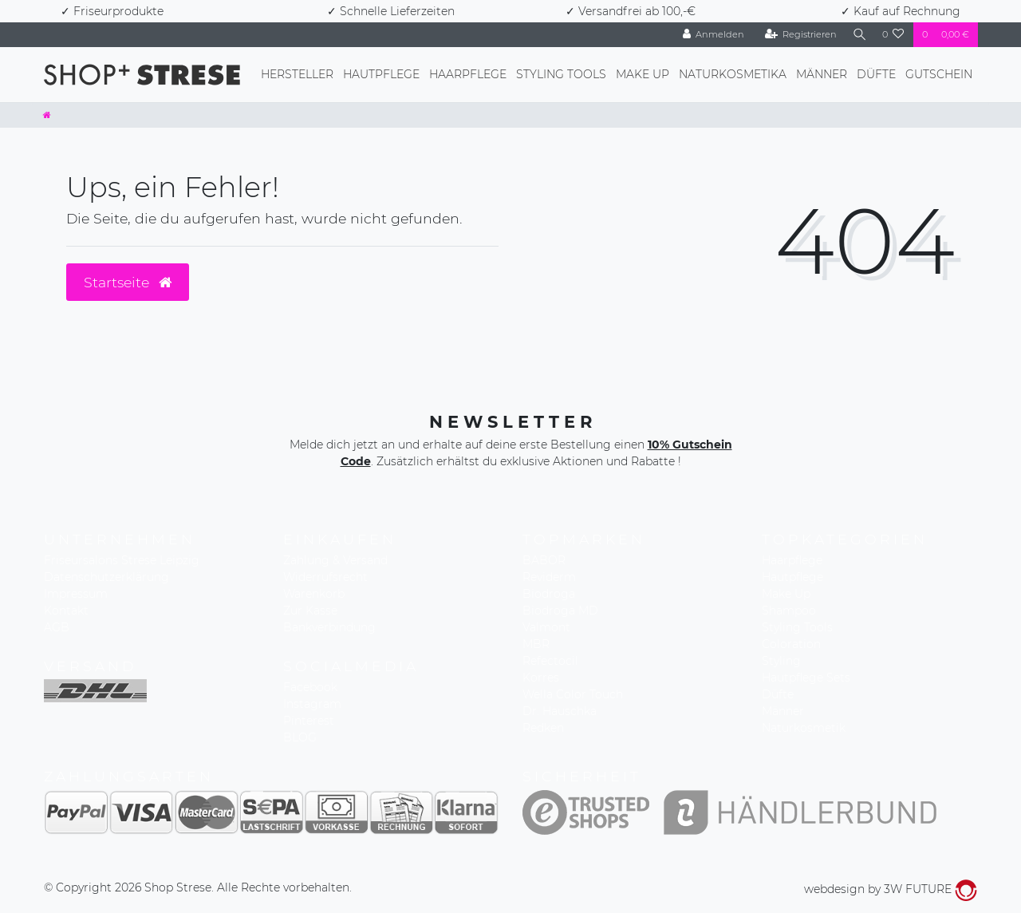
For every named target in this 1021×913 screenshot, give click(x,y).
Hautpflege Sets (806, 677)
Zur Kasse (310, 610)
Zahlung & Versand (335, 560)
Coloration (791, 644)
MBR (536, 644)
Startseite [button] (127, 282)
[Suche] (857, 34)
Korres (540, 677)
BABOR (544, 560)
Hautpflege (381, 74)
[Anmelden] (709, 34)
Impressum (76, 594)
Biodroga (548, 594)
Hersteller (297, 74)
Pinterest (308, 720)
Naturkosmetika (732, 74)
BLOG (300, 737)
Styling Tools (561, 74)
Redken (543, 728)
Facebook (310, 687)
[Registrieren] (796, 34)
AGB (56, 627)
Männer (821, 74)
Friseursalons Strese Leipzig (121, 560)
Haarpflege (468, 74)
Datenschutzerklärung (106, 577)
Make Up (642, 74)
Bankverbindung (329, 627)
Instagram (312, 704)
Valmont (546, 627)
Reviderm (549, 577)
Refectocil (550, 661)
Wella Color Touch (572, 694)
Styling (781, 661)
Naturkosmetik (804, 728)
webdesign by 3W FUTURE (890, 889)
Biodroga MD (560, 610)
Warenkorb (314, 594)
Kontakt (66, 610)
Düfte (876, 74)
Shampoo (789, 610)
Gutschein (938, 74)
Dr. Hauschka (559, 711)
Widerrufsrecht (325, 577)
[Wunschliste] (893, 34)
